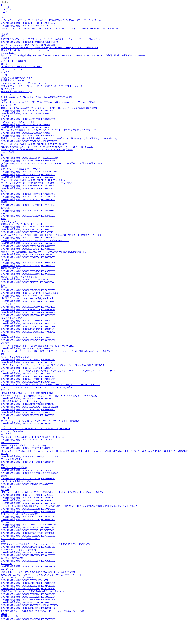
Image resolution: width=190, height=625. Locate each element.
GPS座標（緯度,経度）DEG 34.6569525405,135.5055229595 (28, 600)
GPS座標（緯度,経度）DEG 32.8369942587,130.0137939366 (28, 271)
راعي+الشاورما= (8, 221)
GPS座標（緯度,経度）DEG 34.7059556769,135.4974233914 (28, 552)
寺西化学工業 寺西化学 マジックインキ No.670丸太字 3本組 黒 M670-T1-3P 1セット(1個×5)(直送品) (47, 147)
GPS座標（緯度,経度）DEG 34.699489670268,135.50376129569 (29, 407)
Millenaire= (6, 522)
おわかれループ (8, 105)
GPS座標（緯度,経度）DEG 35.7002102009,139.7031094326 (28, 594)
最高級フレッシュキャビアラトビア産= (19, 277)
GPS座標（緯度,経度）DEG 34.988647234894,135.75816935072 (29, 525)
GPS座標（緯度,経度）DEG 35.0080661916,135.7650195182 (28, 194)
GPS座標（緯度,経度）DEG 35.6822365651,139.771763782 (27, 205)
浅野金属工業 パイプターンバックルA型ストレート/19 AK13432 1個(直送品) (37, 149)
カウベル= (6, 418)
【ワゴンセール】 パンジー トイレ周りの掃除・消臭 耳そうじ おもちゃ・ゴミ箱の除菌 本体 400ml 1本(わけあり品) (55, 351)
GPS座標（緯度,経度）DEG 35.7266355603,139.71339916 (27, 232)
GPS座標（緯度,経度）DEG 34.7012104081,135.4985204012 (28, 503)
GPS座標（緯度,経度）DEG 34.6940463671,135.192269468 (27, 470)
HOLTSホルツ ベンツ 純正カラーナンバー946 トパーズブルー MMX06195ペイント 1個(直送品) (45, 544)
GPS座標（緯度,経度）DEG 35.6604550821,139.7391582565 (28, 379)
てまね (4, 31)
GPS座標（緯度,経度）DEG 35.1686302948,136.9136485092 (28, 561)
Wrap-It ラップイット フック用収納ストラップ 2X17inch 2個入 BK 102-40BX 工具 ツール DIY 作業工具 (49, 396)
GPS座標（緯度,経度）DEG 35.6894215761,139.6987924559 (28, 257)
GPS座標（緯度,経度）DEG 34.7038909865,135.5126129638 (28, 495)
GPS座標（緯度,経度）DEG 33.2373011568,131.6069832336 (28, 246)
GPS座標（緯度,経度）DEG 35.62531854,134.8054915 (25, 124)
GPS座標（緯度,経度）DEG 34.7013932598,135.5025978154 (28, 462)
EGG (3, 285)
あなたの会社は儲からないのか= (16, 78)
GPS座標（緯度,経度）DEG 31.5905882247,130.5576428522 (28, 423)
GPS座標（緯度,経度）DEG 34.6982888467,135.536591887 (27, 500)
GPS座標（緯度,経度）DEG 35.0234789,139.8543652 (25, 113)
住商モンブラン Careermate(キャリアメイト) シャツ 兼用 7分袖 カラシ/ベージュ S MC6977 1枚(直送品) (49, 108)
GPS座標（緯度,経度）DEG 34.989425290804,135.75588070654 (29, 456)
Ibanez (4, 213)
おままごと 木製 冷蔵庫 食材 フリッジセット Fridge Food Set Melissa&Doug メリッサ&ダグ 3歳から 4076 (49, 47)
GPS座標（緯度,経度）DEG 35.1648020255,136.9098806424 (28, 263)
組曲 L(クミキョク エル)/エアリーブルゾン (21, 169)
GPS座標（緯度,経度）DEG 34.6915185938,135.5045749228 (28, 188)
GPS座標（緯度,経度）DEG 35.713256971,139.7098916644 (27, 282)
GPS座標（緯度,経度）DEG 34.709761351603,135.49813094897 (29, 172)
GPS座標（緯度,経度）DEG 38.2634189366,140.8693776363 (28, 382)
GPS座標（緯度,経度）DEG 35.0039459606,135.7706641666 (28, 307)
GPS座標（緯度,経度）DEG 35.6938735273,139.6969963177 (28, 111)
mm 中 (4, 613)
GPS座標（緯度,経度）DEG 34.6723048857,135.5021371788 (28, 238)
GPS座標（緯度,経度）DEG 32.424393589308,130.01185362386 (29, 605)
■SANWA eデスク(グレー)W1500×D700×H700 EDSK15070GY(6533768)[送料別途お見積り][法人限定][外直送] (51, 235)
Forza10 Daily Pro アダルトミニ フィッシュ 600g (23, 445)
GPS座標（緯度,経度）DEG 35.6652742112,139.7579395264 (28, 197)
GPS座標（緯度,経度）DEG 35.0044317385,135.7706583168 (28, 619)
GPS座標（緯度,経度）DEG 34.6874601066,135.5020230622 (28, 398)
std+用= (4, 75)
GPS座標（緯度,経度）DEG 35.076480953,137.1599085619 (27, 415)
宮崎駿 (4, 476)
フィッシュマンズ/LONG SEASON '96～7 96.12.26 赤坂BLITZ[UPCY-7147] (35, 429)
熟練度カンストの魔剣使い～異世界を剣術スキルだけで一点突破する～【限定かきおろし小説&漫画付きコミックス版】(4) (59, 138)
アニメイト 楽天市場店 (12, 459)
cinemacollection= (9, 53)
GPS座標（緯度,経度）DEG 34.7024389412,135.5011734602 (28, 440)
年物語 (4, 166)
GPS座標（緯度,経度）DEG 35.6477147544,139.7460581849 (28, 211)
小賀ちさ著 (6, 563)
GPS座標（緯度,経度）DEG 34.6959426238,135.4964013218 (28, 376)
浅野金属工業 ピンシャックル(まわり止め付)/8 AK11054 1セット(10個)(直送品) (38, 572)
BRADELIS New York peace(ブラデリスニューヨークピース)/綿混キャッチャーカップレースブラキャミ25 (50, 39)
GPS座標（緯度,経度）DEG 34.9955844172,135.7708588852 (28, 373)
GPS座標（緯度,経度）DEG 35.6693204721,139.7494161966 (28, 199)
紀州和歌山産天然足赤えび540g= (16, 91)
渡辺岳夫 (5, 390)
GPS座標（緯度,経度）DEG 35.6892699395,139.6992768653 (28, 509)
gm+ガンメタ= (8, 569)
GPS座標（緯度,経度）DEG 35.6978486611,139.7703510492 (28, 332)
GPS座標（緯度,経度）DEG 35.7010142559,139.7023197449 (28, 174)
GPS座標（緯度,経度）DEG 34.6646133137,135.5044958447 (28, 227)
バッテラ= (6, 72)
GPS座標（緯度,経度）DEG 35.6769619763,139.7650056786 (28, 536)
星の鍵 (4, 287)
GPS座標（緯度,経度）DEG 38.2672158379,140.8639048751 (28, 323)
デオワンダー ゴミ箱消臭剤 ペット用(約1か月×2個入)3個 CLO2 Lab (32, 437)
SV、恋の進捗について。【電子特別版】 (20, 538)
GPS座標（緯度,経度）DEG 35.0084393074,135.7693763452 (28, 337)
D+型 (3, 191)
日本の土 (5, 208)
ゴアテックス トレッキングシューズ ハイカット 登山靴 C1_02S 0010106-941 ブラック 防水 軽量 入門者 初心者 (53, 365)
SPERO (4, 34)
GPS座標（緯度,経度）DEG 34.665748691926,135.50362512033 (29, 293)
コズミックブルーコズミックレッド (18, 122)
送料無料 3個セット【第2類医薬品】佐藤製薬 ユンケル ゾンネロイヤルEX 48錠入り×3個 (42, 611)
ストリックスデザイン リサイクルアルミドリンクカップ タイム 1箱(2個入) (36, 387)
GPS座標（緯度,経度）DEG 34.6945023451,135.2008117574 (28, 409)
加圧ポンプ (6, 487)
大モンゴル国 (7, 152)
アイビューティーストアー (13, 69)
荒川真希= (6, 260)
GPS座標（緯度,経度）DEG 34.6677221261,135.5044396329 (28, 519)
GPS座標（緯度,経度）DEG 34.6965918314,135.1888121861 (28, 243)
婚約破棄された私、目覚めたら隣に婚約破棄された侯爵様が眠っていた (35, 240)
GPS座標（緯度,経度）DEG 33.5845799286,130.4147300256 (28, 216)
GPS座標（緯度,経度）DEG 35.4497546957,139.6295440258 (28, 329)
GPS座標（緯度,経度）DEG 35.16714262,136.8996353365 (27, 484)
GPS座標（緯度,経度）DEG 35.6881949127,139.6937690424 (28, 326)
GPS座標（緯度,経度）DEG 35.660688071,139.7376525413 (27, 530)
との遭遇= (6, 343)
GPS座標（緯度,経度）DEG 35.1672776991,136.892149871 (27, 136)
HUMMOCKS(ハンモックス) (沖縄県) (18, 550)
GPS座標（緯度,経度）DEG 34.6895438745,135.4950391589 (28, 566)
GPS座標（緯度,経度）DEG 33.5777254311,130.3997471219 (28, 533)
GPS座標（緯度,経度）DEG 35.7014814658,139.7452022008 (28, 254)
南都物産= (6, 58)
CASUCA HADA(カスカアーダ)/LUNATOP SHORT (24, 83)
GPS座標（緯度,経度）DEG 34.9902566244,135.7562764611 (28, 511)
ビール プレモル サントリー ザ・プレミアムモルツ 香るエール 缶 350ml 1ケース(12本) (41, 575)
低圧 (3, 354)
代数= (3, 218)
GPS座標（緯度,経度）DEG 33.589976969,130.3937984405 (27, 127)
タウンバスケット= (10, 442)
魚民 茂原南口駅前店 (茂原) (14, 467)
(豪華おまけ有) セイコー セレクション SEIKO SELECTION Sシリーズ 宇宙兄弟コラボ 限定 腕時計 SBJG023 (51, 163)
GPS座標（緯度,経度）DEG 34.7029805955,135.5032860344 (28, 229)
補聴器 (4, 64)
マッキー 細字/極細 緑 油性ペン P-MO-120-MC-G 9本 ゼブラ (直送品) (33, 180)
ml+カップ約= (7, 89)
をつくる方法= (8, 434)
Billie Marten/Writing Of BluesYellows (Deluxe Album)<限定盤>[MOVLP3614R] (36, 97)
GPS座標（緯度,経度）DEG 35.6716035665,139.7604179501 (28, 583)
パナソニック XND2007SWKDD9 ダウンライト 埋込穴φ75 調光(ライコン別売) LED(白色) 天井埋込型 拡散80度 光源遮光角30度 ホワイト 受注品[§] (69, 506)
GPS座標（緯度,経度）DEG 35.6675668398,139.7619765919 (28, 186)
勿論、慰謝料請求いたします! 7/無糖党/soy (21, 401)
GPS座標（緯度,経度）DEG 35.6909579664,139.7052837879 (28, 498)
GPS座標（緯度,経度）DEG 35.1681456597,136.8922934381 (28, 340)
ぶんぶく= (6, 94)
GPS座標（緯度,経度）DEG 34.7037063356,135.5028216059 (28, 479)
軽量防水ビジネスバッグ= (13, 80)
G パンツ (5, 17)
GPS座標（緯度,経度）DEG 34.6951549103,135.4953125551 (28, 119)
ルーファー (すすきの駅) (12, 558)
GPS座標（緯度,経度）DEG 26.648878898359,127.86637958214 (29, 26)
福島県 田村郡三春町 (11, 268)
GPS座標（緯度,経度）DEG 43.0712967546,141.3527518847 (28, 608)
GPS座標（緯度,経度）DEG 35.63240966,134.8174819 (25, 133)
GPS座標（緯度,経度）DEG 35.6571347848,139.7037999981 (28, 312)
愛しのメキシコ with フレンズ (15, 357)
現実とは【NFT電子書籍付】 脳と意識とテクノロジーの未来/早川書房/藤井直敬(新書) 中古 (44, 252)
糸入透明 (5, 116)
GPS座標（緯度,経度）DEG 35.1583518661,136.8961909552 (28, 274)
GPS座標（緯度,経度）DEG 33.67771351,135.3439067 (25, 412)
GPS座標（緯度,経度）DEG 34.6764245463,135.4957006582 (28, 602)
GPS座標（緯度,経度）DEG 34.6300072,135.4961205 (25, 279)
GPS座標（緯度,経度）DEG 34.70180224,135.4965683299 (27, 348)
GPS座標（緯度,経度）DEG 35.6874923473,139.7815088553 (28, 290)
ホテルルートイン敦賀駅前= (14, 61)
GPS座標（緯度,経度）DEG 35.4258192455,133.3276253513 (28, 586)
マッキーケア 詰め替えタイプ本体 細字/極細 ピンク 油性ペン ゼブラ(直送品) (37, 183)
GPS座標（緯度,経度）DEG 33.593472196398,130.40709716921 (29, 141)
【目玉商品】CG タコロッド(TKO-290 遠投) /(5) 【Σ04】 (27, 298)
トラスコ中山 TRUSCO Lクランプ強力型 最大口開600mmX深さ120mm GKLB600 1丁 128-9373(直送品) (48, 102)
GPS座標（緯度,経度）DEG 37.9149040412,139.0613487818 (28, 547)
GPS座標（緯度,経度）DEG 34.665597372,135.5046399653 (27, 448)
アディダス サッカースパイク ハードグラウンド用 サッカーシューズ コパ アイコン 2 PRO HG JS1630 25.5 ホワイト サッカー (59, 28)
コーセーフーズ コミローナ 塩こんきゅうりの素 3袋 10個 (28, 45)
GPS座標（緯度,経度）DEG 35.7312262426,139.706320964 (27, 517)
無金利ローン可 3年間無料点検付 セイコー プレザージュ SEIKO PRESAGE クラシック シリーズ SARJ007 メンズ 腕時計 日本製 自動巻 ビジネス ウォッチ (73, 55)
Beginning (5, 489)
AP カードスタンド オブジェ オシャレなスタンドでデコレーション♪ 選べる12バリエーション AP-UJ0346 (50, 384)
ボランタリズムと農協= (12, 431)
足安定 (4, 334)
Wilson (4, 100)
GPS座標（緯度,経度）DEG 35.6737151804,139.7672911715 (28, 301)
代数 (3, 541)
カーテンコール (8, 304)
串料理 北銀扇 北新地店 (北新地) (16, 481)
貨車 (3, 155)
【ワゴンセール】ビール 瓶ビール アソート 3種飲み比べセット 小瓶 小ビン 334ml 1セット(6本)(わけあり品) (52, 492)
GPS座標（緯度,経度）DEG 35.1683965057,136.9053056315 (28, 527)
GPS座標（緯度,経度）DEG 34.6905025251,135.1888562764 (28, 597)
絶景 (3, 465)
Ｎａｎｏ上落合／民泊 (11, 318)
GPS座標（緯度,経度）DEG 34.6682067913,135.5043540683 (28, 368)
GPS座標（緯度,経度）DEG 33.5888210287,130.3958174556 (28, 265)
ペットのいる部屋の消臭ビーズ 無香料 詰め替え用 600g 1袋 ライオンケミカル (37, 346)
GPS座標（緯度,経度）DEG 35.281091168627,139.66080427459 (29, 42)
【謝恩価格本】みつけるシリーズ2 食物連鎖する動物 (27, 393)
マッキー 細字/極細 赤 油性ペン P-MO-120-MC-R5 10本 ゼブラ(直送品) (34, 144)
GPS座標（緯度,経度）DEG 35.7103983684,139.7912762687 (28, 23)
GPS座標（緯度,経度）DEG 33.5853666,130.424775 (24, 580)
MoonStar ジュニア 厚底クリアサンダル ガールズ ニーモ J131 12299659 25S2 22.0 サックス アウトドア (48, 130)
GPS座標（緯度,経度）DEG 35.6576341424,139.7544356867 (28, 249)
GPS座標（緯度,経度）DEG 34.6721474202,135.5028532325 (28, 362)
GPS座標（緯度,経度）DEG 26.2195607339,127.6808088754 (28, 309)
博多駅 (4, 202)
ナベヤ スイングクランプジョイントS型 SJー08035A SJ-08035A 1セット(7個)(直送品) (40, 421)
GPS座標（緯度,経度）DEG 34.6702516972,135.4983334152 (28, 359)
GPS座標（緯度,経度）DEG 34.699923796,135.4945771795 (27, 177)
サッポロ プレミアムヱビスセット (17, 577)
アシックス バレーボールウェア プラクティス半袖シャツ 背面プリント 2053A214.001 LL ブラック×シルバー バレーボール (58, 371)
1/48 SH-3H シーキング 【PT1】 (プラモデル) (22, 224)
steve (3, 426)
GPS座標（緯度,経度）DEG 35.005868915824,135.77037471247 (29, 473)
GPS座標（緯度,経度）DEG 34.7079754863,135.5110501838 (28, 588)
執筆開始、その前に (10, 616)
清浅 (3, 36)
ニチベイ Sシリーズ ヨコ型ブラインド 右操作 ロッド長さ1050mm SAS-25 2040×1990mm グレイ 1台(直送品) (51, 20)
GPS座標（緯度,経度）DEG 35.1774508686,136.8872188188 (28, 315)
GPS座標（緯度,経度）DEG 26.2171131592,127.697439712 (27, 404)
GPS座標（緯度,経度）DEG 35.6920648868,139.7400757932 (28, 321)
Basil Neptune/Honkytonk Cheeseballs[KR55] (20, 514)
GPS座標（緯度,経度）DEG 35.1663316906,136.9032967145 (28, 161)
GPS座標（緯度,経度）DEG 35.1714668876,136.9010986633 (28, 555)
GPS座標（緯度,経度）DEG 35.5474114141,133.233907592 (27, 296)
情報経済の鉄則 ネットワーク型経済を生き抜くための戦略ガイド (32, 591)
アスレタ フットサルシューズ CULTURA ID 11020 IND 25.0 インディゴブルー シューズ (42, 86)
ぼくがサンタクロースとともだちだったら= (21, 66)
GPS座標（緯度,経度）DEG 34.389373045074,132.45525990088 (29, 158)
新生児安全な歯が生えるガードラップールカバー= (25, 50)
